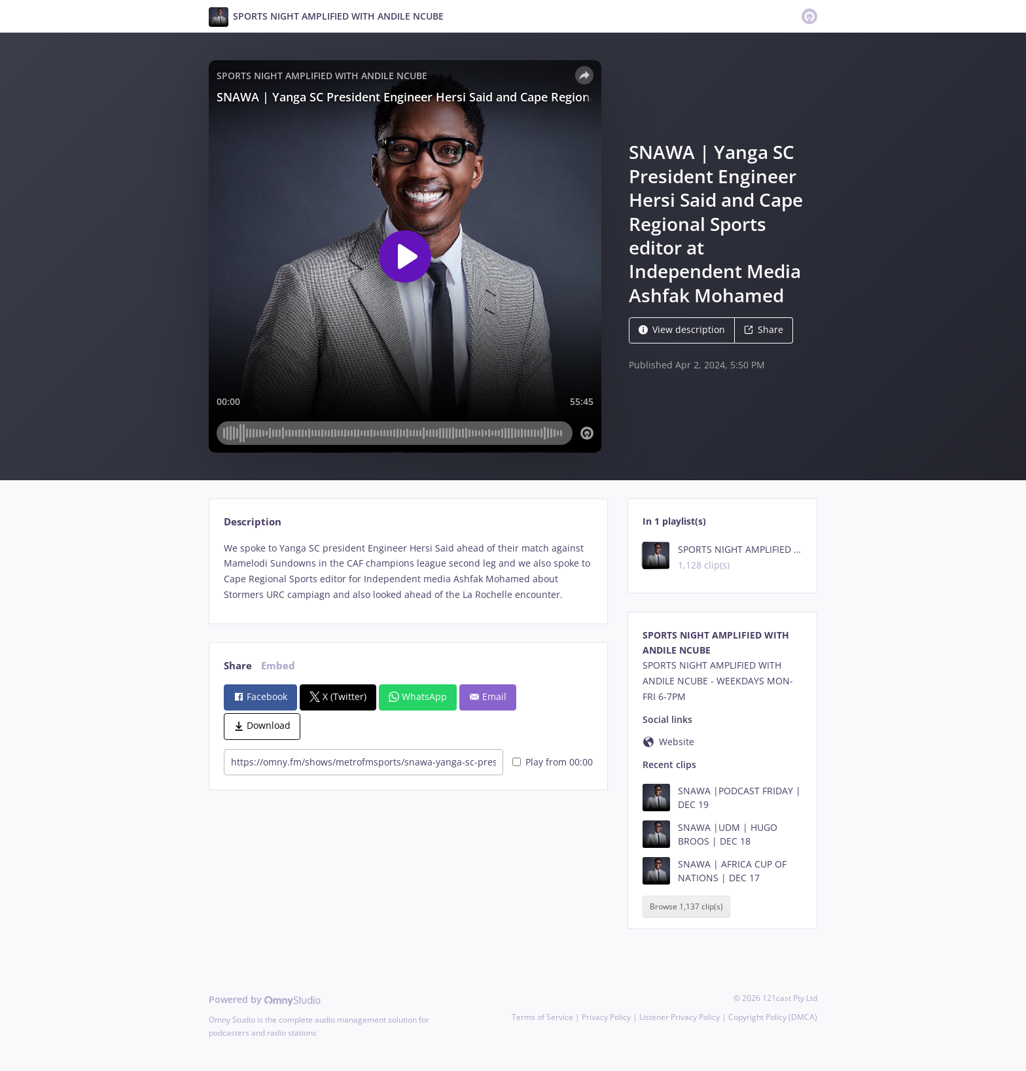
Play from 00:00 (552, 762)
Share (763, 329)
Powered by (265, 999)
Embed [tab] (278, 666)
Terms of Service (542, 1017)
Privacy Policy (606, 1017)
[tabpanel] (408, 571)
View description (682, 329)
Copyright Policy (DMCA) (772, 1017)
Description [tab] (252, 522)
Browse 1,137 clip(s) (686, 906)
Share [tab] (238, 666)
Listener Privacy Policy (679, 1017)
